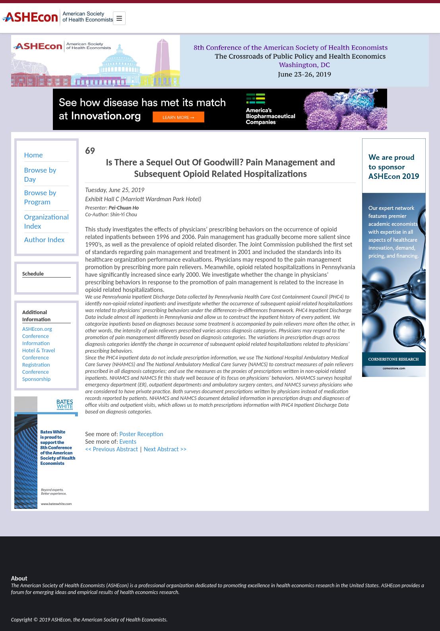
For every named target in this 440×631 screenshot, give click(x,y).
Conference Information (36, 339)
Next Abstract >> (165, 449)
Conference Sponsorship (36, 375)
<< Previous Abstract (111, 449)
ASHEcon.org (37, 328)
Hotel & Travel (38, 350)
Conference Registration (36, 361)
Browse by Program (40, 197)
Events (128, 441)
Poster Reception (141, 434)
